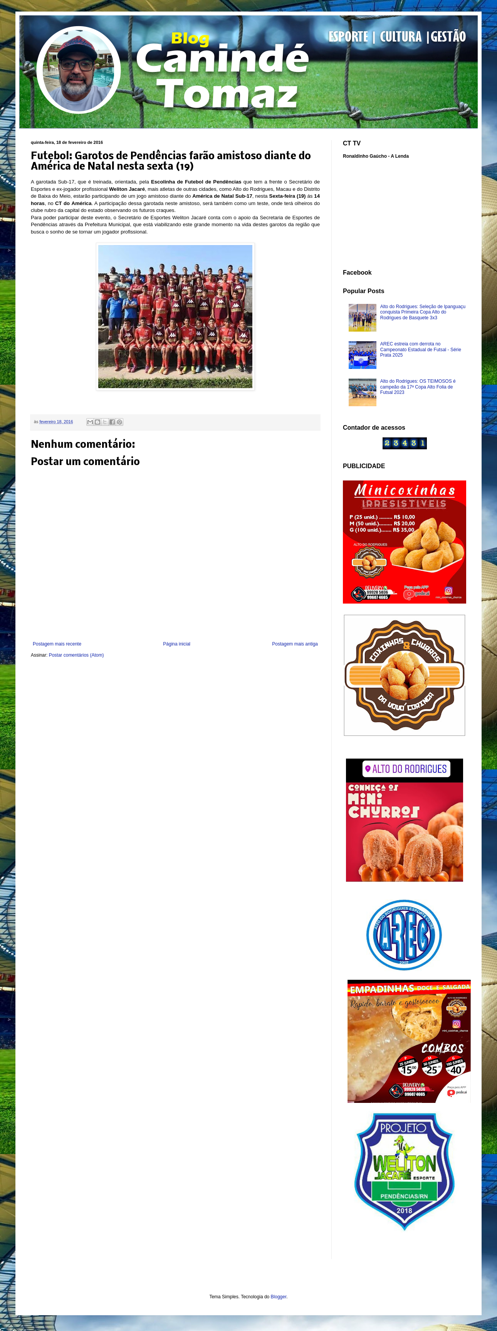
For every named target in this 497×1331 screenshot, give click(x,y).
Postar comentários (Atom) (76, 655)
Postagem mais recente (57, 644)
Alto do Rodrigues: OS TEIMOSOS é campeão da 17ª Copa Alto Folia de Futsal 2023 (418, 387)
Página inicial (176, 644)
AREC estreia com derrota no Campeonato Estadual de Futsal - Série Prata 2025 (420, 349)
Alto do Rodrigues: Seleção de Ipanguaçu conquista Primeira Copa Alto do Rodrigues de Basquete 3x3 (423, 312)
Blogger (279, 1296)
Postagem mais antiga (295, 644)
